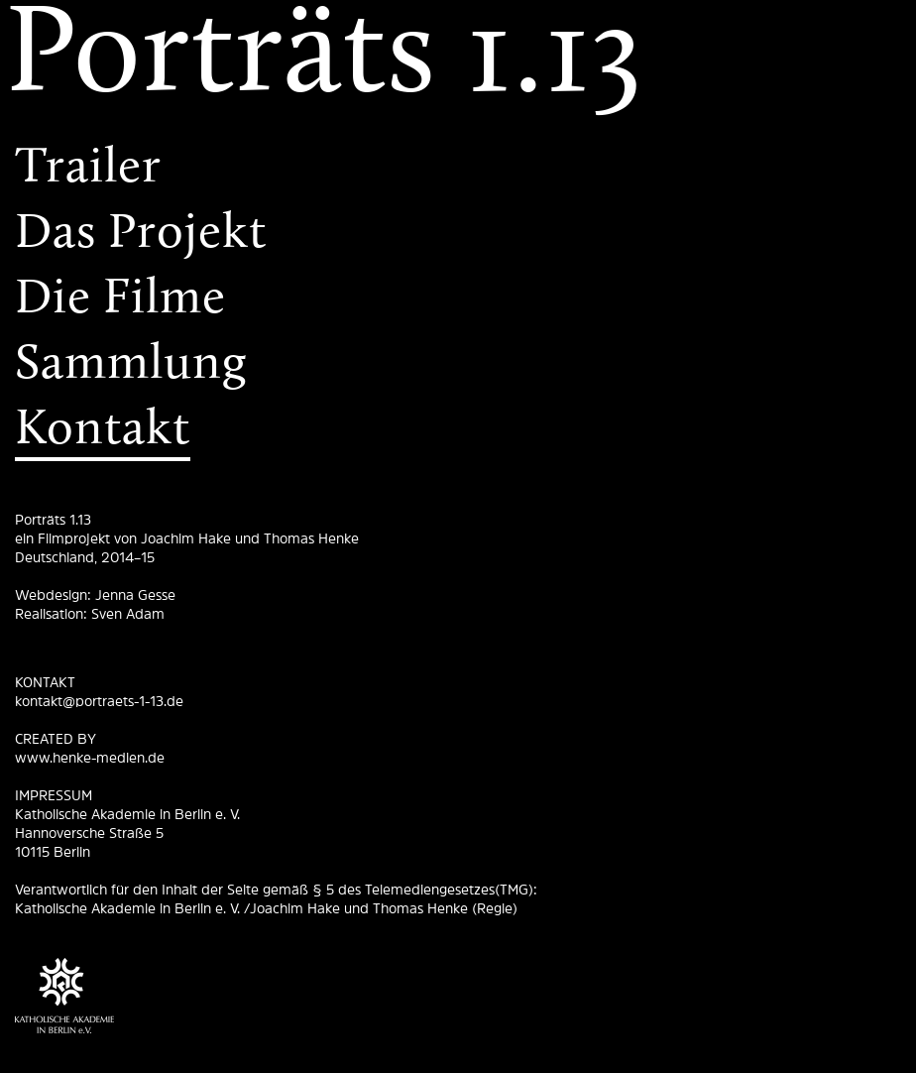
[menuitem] (458, 59)
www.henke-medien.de (90, 758)
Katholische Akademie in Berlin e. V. (127, 814)
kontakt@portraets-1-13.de (99, 701)
